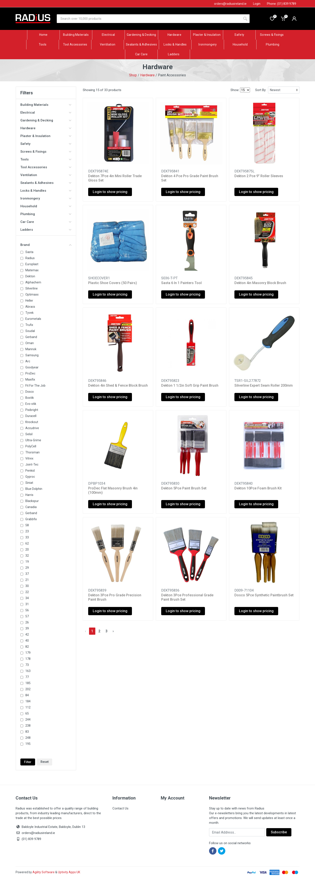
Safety (45, 144)
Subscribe (279, 832)
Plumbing (45, 214)
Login (256, 3)
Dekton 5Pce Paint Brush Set (183, 488)
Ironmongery (45, 198)
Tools (45, 159)
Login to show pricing (110, 192)
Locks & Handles (45, 191)
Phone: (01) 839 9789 (281, 3)
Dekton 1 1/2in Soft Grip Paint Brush (189, 385)
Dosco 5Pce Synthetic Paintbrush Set (264, 595)
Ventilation (45, 175)
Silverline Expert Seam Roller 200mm (263, 385)
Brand (45, 245)
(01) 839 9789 (28, 839)
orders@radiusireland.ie (38, 833)
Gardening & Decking (45, 120)
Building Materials (45, 105)
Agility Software (43, 872)
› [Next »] (113, 631)
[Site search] (149, 18)
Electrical (45, 112)
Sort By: (260, 90)
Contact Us (120, 808)
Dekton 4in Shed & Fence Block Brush (118, 385)
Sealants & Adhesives (45, 183)
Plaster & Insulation (45, 136)
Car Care (45, 222)
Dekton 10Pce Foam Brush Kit (258, 488)
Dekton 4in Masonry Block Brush (260, 283)
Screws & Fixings (45, 152)
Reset (45, 762)
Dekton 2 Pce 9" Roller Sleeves (258, 176)
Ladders (45, 230)
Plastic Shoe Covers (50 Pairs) (112, 283)
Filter (27, 762)
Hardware (147, 75)
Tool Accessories (45, 167)
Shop (133, 75)
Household (45, 206)
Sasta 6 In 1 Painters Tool (181, 283)
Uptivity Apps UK (69, 872)
